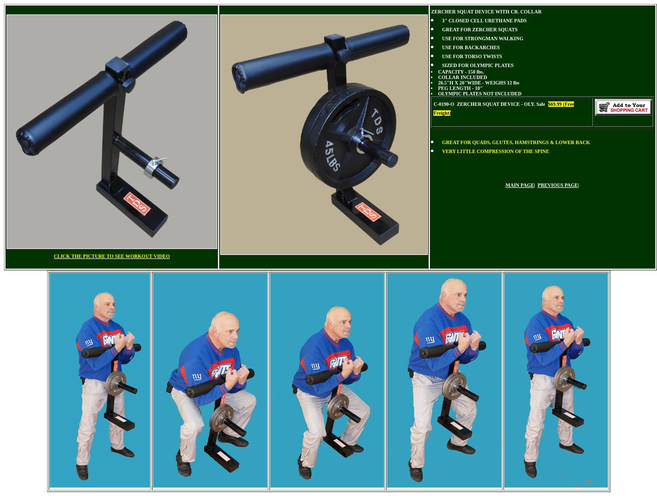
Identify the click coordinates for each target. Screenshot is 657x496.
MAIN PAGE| (520, 185)
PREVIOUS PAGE (558, 185)
